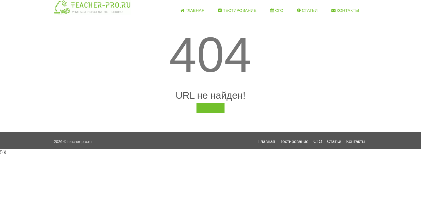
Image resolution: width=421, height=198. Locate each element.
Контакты (345, 10)
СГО (276, 10)
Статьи (307, 10)
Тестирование (237, 10)
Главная (192, 10)
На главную (210, 108)
